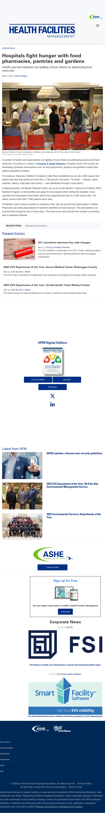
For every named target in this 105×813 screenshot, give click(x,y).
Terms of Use (75, 787)
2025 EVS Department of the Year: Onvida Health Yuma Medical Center (47, 285)
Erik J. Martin (24, 272)
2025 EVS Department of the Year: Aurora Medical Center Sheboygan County (50, 267)
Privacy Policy (85, 783)
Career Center (52, 567)
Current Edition (38, 380)
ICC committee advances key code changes (64, 242)
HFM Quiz (52, 387)
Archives (67, 380)
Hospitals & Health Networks (51, 163)
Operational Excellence (36, 225)
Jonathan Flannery (61, 247)
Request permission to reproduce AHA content (59, 806)
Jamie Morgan (21, 76)
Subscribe (65, 612)
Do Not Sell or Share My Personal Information (43, 787)
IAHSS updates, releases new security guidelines (74, 453)
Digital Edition (52, 343)
